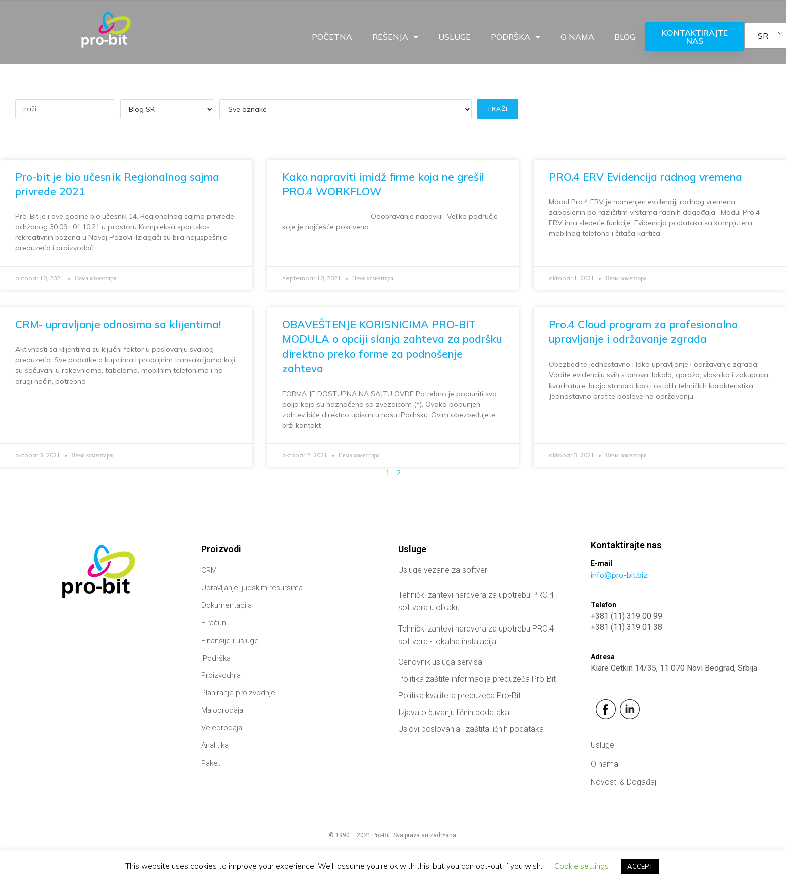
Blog (624, 37)
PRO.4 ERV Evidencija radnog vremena (645, 176)
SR (763, 36)
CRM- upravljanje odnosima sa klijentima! (118, 324)
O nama (577, 37)
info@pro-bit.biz (619, 575)
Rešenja (395, 37)
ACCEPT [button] (640, 866)
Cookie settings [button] (581, 866)
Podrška (515, 37)
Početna (332, 37)
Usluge (454, 37)
